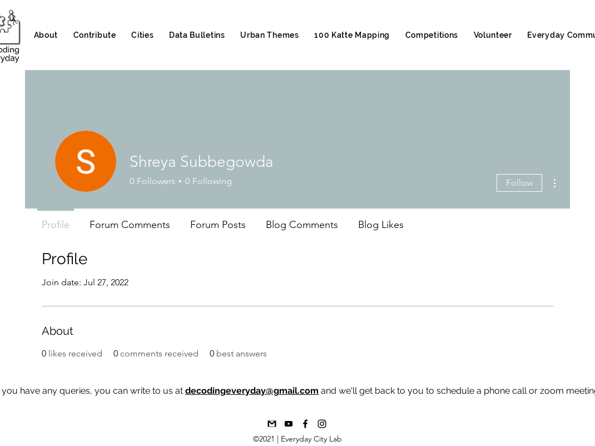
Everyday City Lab (311, 439)
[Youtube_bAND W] (288, 423)
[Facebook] (305, 423)
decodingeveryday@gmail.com (252, 390)
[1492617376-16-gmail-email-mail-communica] (271, 423)
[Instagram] (322, 423)
